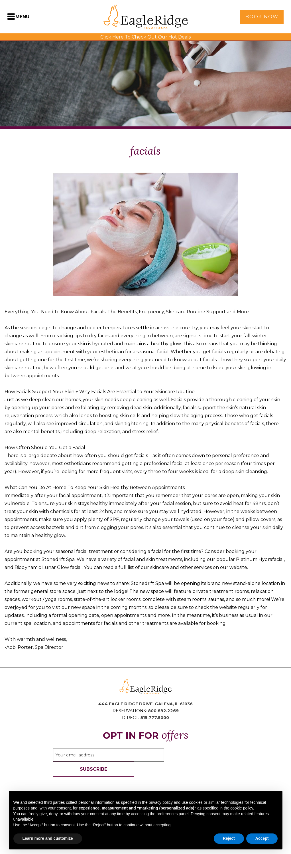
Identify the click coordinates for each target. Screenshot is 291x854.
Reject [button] (229, 838)
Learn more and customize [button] (48, 838)
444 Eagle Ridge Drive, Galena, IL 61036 (145, 703)
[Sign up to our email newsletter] (108, 755)
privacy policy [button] (161, 802)
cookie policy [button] (241, 808)
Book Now (261, 16)
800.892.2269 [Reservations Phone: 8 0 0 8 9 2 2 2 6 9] (163, 710)
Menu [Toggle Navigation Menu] (22, 16)
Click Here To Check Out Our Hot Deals (145, 37)
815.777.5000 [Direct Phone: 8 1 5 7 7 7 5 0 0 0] (154, 717)
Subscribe (93, 769)
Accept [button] (262, 838)
